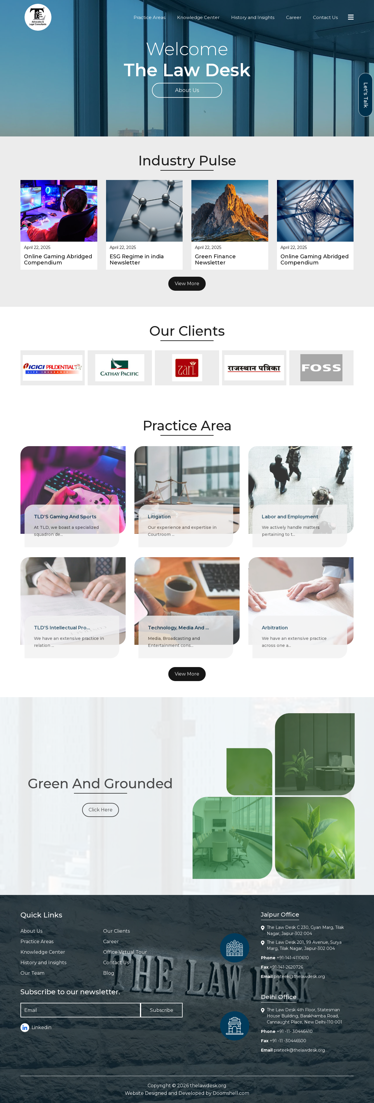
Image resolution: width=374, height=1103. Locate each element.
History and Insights (252, 17)
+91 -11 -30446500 (288, 1040)
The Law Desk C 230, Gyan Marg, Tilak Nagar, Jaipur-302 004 (305, 930)
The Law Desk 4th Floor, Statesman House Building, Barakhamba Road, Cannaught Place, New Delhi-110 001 (304, 1016)
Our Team (32, 973)
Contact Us (325, 17)
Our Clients (116, 931)
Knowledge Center (198, 17)
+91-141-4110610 (293, 957)
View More (187, 283)
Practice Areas (149, 17)
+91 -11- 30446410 (295, 1031)
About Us (187, 90)
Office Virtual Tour (125, 952)
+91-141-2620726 (286, 967)
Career (293, 17)
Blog (108, 973)
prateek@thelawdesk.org (299, 976)
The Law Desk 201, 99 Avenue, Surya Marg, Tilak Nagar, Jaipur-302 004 (304, 945)
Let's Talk (366, 95)
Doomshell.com (231, 1093)
